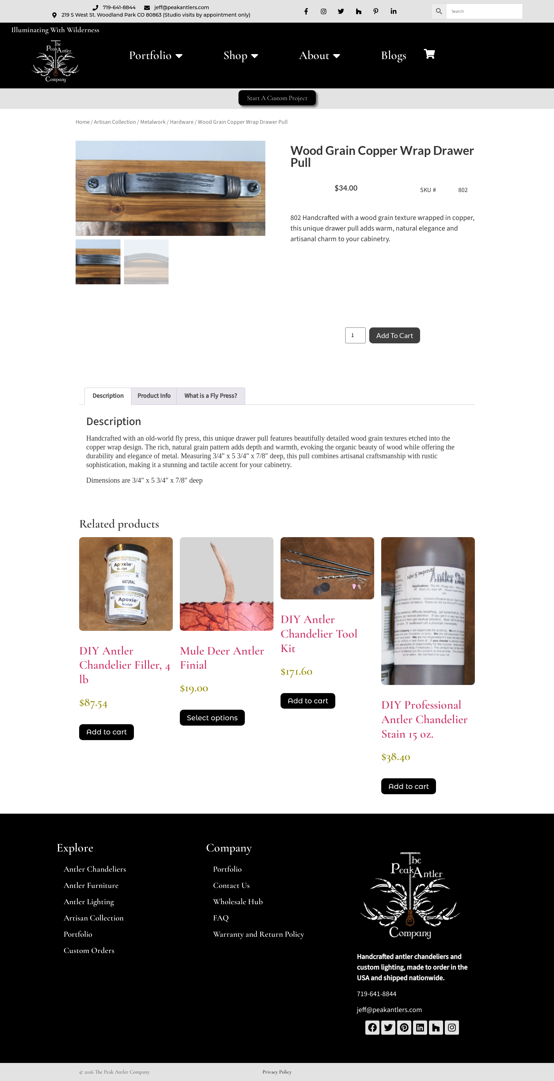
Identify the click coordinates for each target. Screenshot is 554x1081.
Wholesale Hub (238, 902)
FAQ (221, 918)
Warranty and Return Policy (258, 934)
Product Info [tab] (154, 395)
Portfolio (156, 55)
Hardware (182, 122)
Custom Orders (89, 950)
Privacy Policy (277, 1072)
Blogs (393, 55)
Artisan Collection (115, 122)
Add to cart (394, 335)
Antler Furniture (91, 885)
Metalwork (153, 122)
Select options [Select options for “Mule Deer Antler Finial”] (212, 718)
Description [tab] (108, 395)
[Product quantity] (355, 335)
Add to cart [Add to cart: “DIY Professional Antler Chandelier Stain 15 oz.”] (408, 786)
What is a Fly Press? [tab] (210, 395)
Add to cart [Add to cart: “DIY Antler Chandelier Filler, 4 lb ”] (106, 732)
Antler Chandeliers (95, 869)
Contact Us (231, 885)
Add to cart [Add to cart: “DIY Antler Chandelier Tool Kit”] (308, 701)
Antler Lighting (89, 902)
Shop (240, 55)
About (319, 55)
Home (83, 122)
